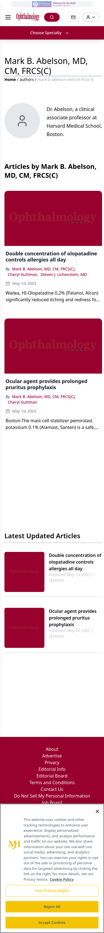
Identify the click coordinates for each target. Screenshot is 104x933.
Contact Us (52, 789)
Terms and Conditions (52, 782)
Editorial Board (52, 776)
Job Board (52, 802)
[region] (52, 868)
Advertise (52, 756)
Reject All (52, 906)
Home (10, 79)
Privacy (52, 762)
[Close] (97, 811)
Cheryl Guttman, (23, 274)
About (52, 749)
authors (27, 79)
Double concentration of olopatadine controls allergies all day (75, 562)
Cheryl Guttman (22, 402)
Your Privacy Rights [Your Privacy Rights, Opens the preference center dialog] (52, 890)
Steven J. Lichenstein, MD (63, 274)
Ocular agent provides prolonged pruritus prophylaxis (73, 618)
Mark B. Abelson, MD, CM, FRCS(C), (43, 268)
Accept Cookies (52, 922)
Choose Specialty (49, 32)
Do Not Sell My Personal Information (52, 796)
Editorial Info (52, 769)
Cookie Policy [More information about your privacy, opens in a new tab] (62, 879)
